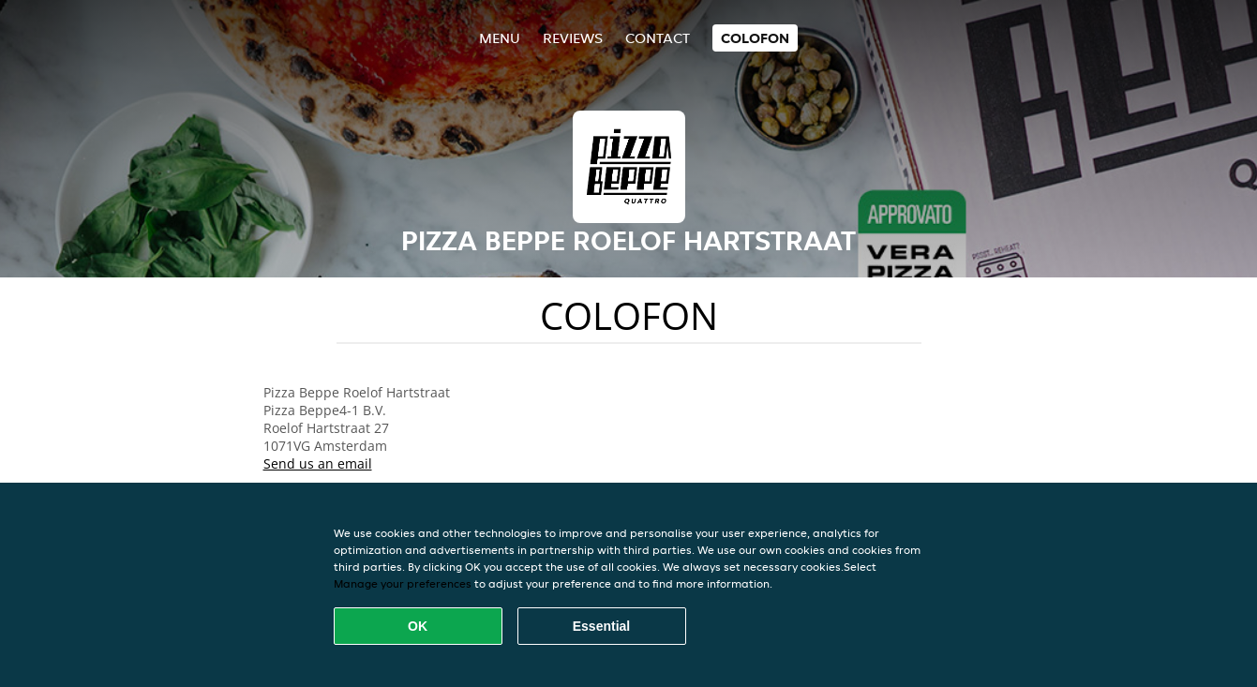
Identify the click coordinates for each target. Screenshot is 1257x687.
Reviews (573, 38)
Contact (657, 38)
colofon (755, 38)
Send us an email (317, 463)
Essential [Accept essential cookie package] (601, 626)
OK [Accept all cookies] (417, 626)
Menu (499, 38)
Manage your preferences (402, 583)
